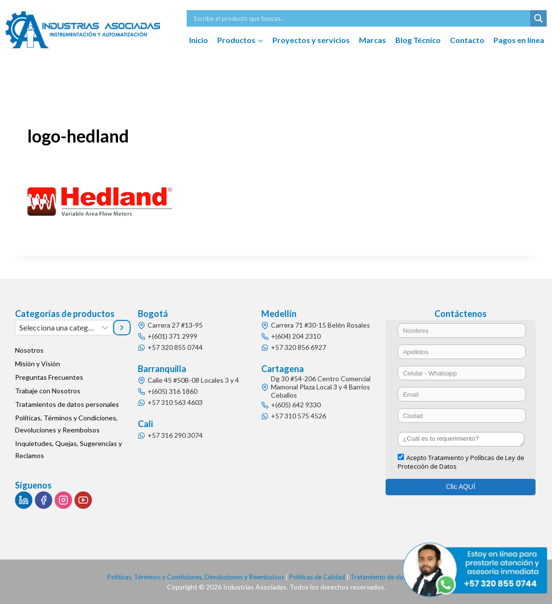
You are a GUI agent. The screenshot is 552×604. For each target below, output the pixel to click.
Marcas (372, 39)
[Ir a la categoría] (122, 327)
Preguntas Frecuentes (49, 377)
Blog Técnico (418, 39)
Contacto (467, 39)
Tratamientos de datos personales (67, 404)
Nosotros (29, 350)
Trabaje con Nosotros (47, 391)
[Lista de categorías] (64, 327)
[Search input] (361, 18)
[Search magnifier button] (538, 18)
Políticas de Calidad (320, 577)
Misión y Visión (37, 364)
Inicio (198, 39)
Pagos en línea (518, 39)
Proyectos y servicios (311, 39)
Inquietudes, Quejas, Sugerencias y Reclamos (68, 449)
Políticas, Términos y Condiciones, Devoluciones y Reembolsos (66, 424)
